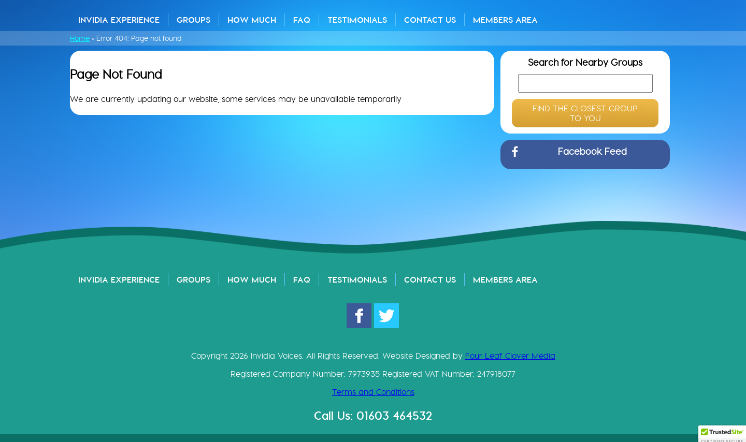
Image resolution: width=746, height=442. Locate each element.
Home (80, 38)
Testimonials (357, 19)
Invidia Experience (119, 19)
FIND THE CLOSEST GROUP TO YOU (585, 113)
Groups (193, 19)
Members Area (505, 19)
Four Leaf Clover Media (510, 356)
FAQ (301, 19)
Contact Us (430, 19)
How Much (251, 19)
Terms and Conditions (373, 392)
